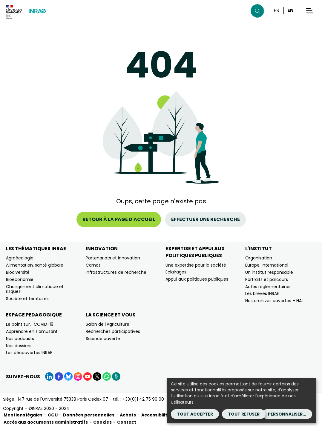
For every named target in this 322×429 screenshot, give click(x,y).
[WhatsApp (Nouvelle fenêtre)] (106, 376)
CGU (53, 415)
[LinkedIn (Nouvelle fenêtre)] (49, 376)
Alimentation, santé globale (34, 265)
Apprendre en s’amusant (32, 331)
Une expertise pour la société (195, 265)
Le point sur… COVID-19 (29, 324)
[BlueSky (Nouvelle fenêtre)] (68, 376)
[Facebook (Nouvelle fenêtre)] (59, 376)
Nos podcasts (20, 339)
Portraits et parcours (266, 279)
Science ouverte (103, 339)
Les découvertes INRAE (29, 353)
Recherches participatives (113, 331)
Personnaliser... (287, 414)
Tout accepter (195, 414)
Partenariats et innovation (113, 258)
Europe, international (266, 265)
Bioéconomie (19, 279)
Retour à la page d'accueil (118, 219)
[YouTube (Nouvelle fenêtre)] (87, 376)
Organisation (258, 258)
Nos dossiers (18, 346)
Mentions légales (23, 415)
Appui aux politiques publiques (196, 279)
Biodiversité (18, 272)
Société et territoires (27, 299)
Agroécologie (19, 258)
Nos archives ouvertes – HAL (274, 301)
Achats (128, 415)
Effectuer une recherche (205, 219)
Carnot (93, 265)
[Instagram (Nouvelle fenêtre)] (78, 376)
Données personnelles (88, 415)
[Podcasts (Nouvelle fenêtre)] (116, 376)
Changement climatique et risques (35, 289)
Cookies (102, 422)
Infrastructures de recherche (116, 272)
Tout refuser (244, 414)
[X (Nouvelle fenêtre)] (97, 376)
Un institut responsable (269, 272)
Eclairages (175, 272)
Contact (126, 422)
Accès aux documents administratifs (46, 422)
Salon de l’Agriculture (107, 324)
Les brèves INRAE (262, 293)
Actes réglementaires (267, 287)
